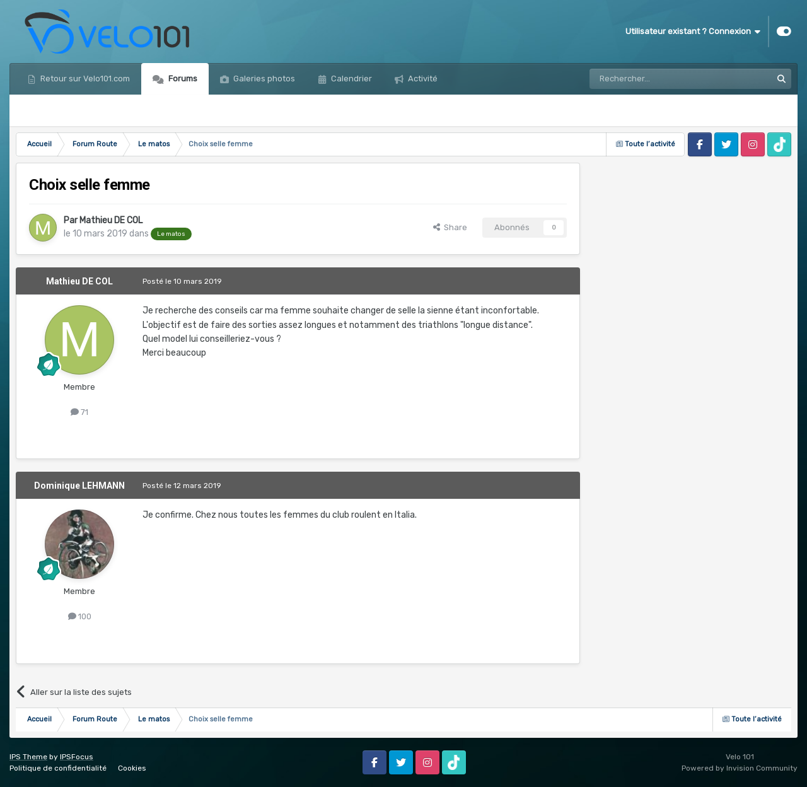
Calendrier (350, 78)
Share (450, 227)
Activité (422, 78)
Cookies (132, 768)
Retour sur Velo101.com (84, 78)
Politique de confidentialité (58, 768)
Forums (181, 78)
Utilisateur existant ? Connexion (692, 31)
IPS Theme (28, 756)
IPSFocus (76, 756)
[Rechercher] (653, 79)
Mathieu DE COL (110, 220)
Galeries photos (263, 78)
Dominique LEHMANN (79, 486)
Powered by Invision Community (740, 768)
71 (79, 412)
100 (79, 616)
